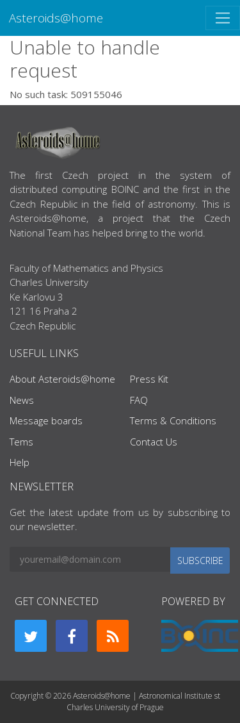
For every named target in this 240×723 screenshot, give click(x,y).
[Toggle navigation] (222, 18)
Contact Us (153, 441)
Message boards (46, 420)
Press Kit (149, 378)
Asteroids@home (56, 18)
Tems (21, 441)
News (22, 400)
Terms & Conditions (173, 420)
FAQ (139, 400)
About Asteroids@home (62, 378)
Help (19, 462)
